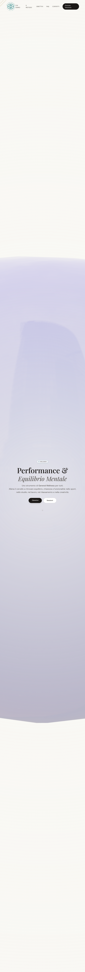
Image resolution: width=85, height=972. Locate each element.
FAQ (47, 6)
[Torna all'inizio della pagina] (11, 6)
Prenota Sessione (68, 6)
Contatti (55, 6)
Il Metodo (29, 6)
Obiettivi (39, 6)
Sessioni (50, 500)
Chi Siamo (18, 6)
